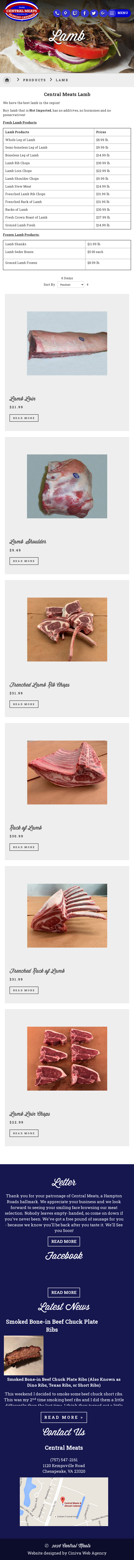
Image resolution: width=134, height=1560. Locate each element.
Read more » (64, 1417)
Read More (24, 418)
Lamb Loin (23, 399)
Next (131, 36)
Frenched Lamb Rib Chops (40, 685)
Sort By (49, 284)
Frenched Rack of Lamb (37, 971)
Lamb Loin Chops (30, 1114)
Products (35, 80)
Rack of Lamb (26, 828)
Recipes (75, 13)
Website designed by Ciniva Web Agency (67, 1553)
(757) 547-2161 (64, 1459)
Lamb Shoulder (28, 542)
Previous (3, 36)
